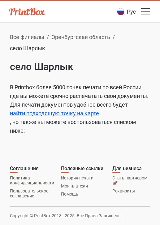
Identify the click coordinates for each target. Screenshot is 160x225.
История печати (77, 177)
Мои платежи (74, 185)
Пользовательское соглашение (29, 193)
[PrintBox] (27, 12)
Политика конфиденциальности (32, 180)
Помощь (69, 194)
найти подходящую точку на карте (54, 113)
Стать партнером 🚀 (129, 180)
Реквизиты (123, 190)
